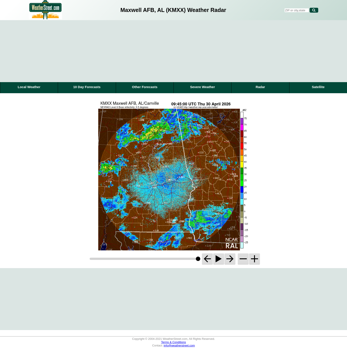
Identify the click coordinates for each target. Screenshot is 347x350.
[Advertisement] (173, 51)
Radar (260, 87)
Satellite (318, 87)
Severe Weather (202, 87)
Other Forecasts (144, 87)
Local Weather (29, 87)
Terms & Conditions (173, 342)
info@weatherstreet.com (179, 345)
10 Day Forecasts (86, 87)
